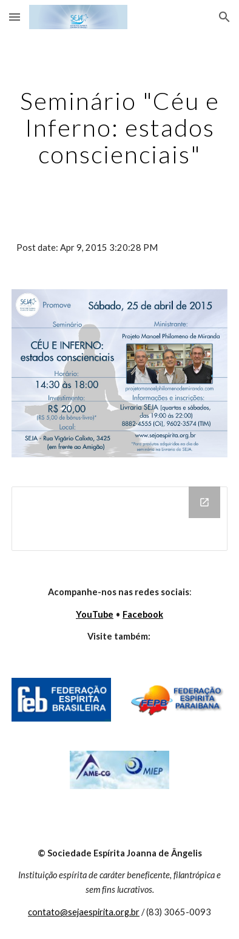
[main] (119, 127)
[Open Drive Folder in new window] (204, 502)
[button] (14, 16)
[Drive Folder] (119, 519)
